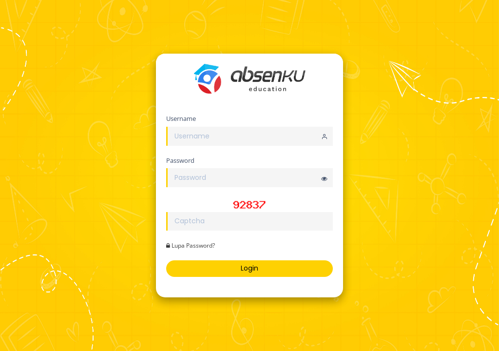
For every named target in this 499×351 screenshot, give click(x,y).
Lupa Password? (190, 245)
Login (249, 268)
